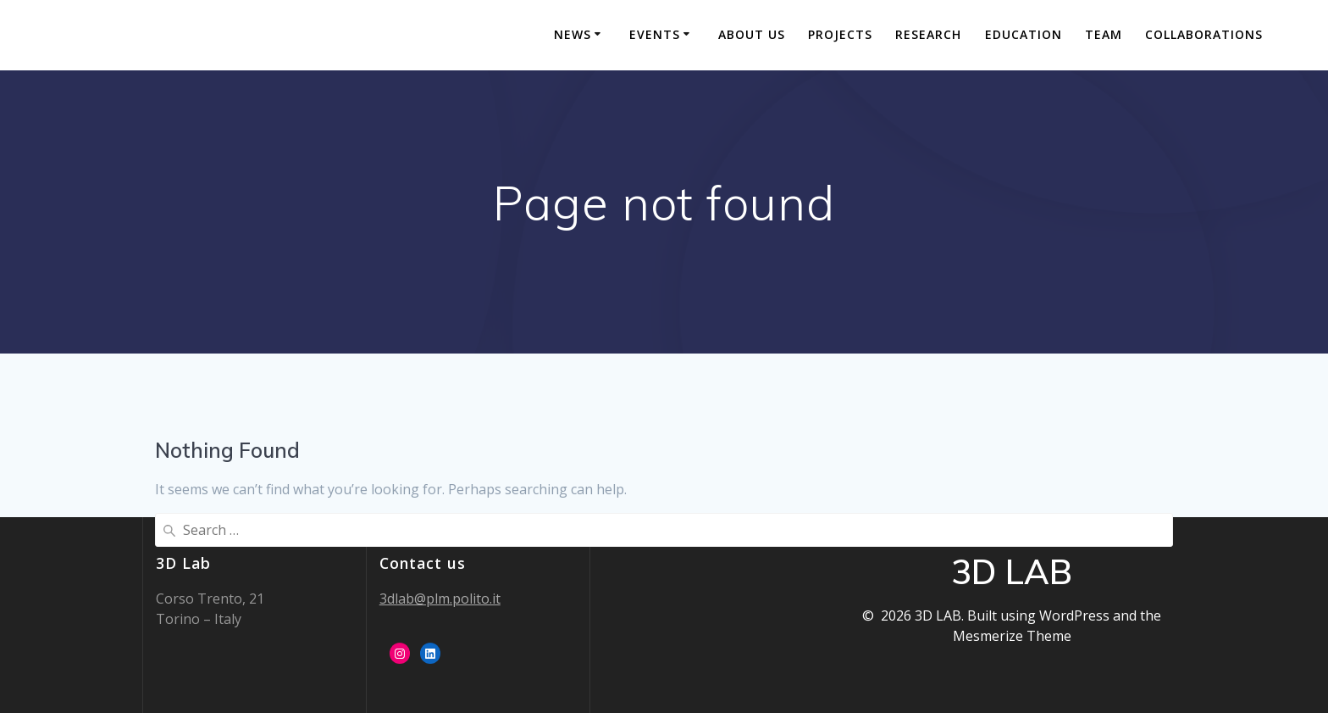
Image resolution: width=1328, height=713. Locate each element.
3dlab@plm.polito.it (440, 598)
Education (1023, 34)
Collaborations (1204, 34)
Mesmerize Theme (1012, 636)
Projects (840, 34)
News (572, 34)
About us (751, 34)
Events (654, 34)
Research (928, 34)
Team (1103, 34)
